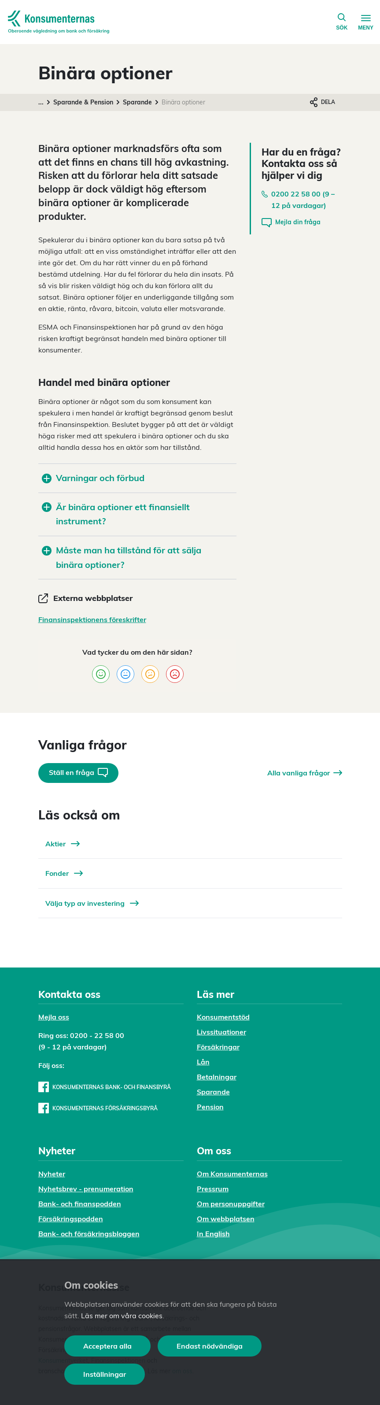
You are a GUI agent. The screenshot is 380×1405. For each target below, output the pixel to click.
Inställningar (104, 1374)
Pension (210, 1106)
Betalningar (216, 1076)
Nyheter (51, 1173)
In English (213, 1233)
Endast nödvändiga (210, 1346)
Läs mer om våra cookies (121, 1315)
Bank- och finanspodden (79, 1203)
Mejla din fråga (291, 222)
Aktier (62, 843)
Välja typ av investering (92, 903)
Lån (203, 1061)
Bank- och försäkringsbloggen (89, 1233)
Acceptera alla (107, 1346)
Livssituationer (221, 1031)
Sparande (137, 102)
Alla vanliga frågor (304, 772)
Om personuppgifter (231, 1203)
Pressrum (213, 1188)
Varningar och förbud (93, 477)
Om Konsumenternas (232, 1173)
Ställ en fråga (78, 772)
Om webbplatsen (226, 1218)
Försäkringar (218, 1046)
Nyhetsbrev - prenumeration (85, 1188)
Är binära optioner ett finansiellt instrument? (116, 514)
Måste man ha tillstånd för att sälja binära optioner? (121, 557)
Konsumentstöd (223, 1016)
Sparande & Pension (83, 102)
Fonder (64, 873)
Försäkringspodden (70, 1218)
